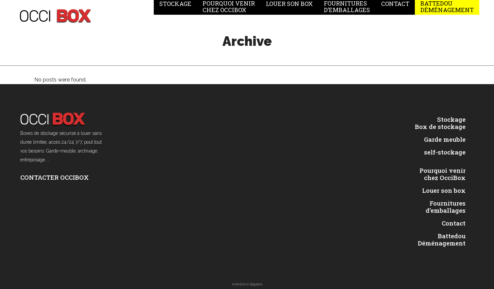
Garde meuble (445, 139)
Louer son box (444, 190)
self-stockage (445, 152)
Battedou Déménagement (442, 239)
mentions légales (247, 284)
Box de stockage (440, 126)
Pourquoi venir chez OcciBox (442, 174)
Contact (454, 223)
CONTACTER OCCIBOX (54, 177)
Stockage (451, 119)
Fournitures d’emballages (446, 207)
